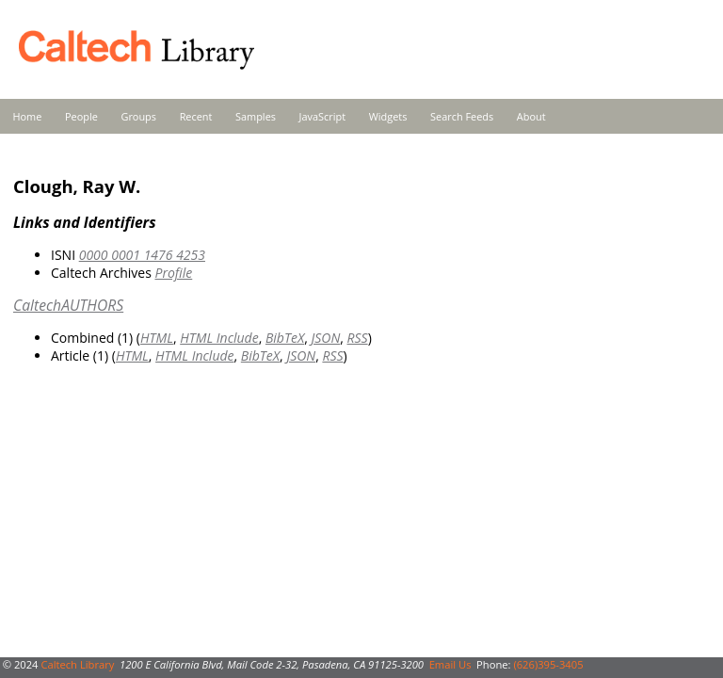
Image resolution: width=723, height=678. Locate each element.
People (81, 116)
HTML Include (219, 338)
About (531, 116)
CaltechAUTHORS (68, 305)
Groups (138, 116)
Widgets (388, 116)
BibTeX (284, 338)
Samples (255, 116)
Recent (196, 116)
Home (27, 116)
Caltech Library (77, 664)
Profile (173, 273)
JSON (325, 338)
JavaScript (322, 116)
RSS (357, 338)
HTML (156, 338)
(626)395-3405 (548, 664)
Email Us (450, 664)
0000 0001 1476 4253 (142, 255)
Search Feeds (461, 116)
